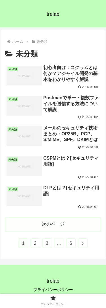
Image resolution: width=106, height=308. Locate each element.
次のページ (53, 224)
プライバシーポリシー (53, 289)
